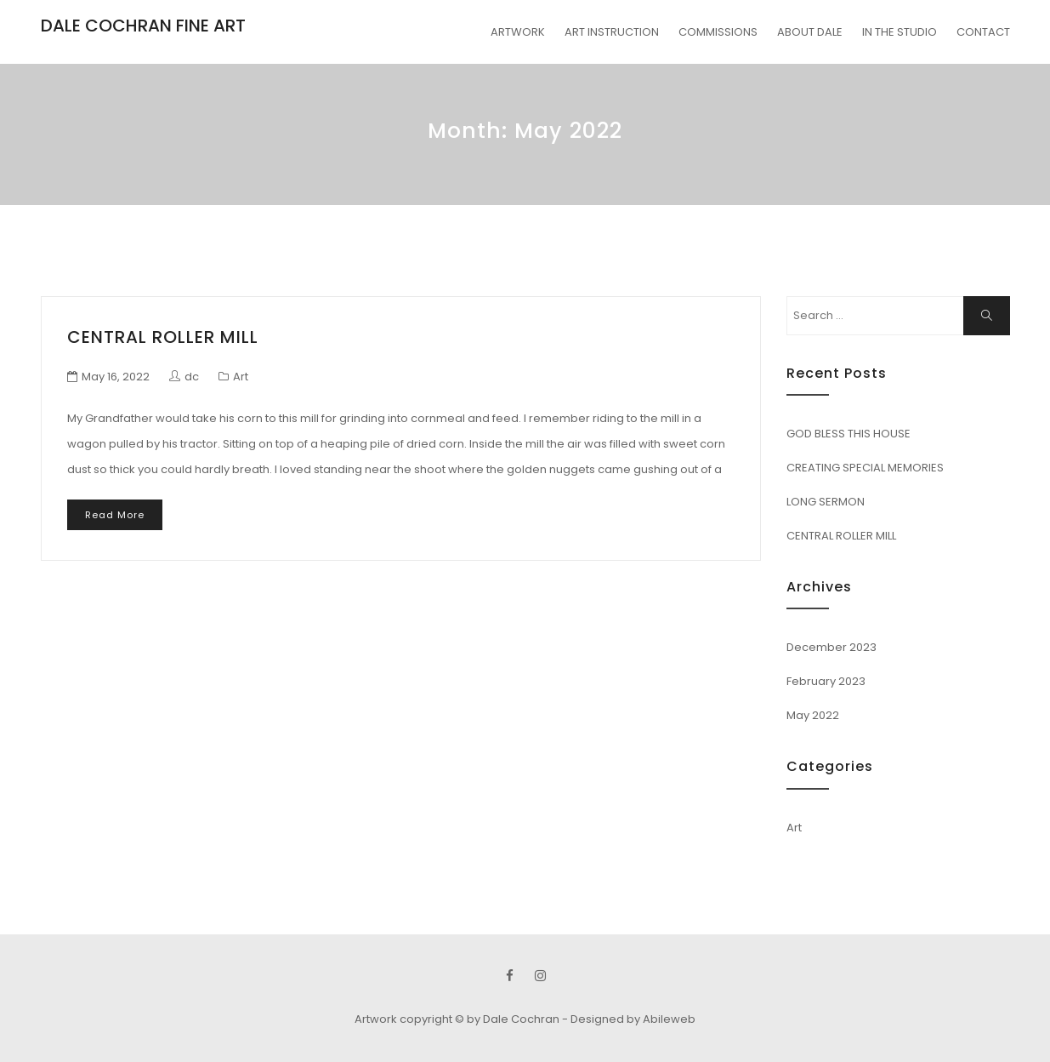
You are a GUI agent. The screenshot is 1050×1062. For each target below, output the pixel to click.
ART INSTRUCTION (612, 32)
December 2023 (831, 647)
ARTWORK (518, 32)
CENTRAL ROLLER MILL (162, 337)
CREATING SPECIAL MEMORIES (865, 468)
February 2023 (826, 681)
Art (240, 376)
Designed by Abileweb (632, 1019)
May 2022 (812, 715)
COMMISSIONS (718, 32)
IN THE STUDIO (899, 32)
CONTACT (983, 32)
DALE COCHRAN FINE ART (143, 25)
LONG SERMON (825, 502)
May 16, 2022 (116, 376)
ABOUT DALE (810, 32)
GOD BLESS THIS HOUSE (848, 433)
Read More (115, 515)
